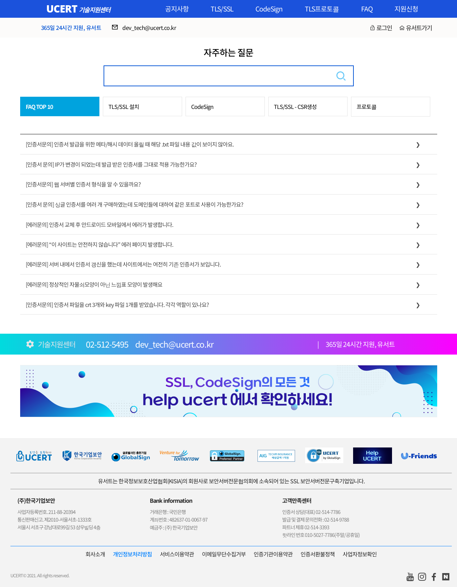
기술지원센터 (94, 9)
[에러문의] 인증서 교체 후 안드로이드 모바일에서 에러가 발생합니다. (99, 224)
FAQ (367, 9)
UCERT (61, 8)
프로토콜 (366, 106)
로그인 (384, 27)
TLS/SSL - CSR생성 (295, 106)
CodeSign (269, 9)
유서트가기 (419, 27)
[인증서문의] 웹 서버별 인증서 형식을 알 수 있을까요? (83, 184)
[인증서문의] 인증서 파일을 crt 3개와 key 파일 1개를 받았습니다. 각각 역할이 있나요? (117, 304)
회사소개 (95, 554)
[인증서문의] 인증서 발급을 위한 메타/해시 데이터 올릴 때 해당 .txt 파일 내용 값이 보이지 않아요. (130, 144)
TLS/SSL (222, 9)
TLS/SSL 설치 (123, 106)
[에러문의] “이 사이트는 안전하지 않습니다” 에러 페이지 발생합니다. (99, 244)
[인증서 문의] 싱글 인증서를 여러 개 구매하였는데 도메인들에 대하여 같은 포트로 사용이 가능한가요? (134, 204)
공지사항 (177, 9)
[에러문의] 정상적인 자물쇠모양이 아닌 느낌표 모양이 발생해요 (94, 284)
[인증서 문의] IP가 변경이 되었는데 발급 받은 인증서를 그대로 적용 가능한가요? (111, 164)
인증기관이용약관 (273, 554)
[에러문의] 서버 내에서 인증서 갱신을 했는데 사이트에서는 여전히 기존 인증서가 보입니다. (123, 264)
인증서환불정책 (318, 554)
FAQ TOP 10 (39, 106)
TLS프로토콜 (322, 9)
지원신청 (406, 9)
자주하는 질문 (228, 52)
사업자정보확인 (360, 554)
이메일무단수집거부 (224, 554)
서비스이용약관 (177, 554)
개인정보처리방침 (132, 554)
